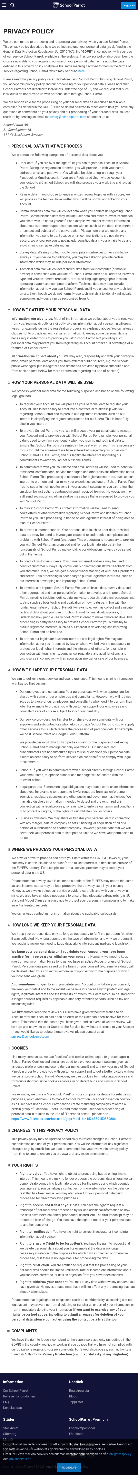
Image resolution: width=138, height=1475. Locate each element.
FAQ (6, 1402)
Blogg (73, 1396)
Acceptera (69, 1467)
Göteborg (9, 1434)
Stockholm (10, 1428)
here (81, 71)
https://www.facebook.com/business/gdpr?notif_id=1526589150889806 (63, 1118)
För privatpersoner (82, 1428)
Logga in (128, 5)
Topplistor (76, 1402)
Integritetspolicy (119, 1454)
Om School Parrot (15, 1390)
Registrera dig (79, 1390)
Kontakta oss (12, 1407)
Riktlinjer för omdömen (19, 1396)
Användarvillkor (19, 1459)
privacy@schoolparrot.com (67, 116)
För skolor (76, 1434)
